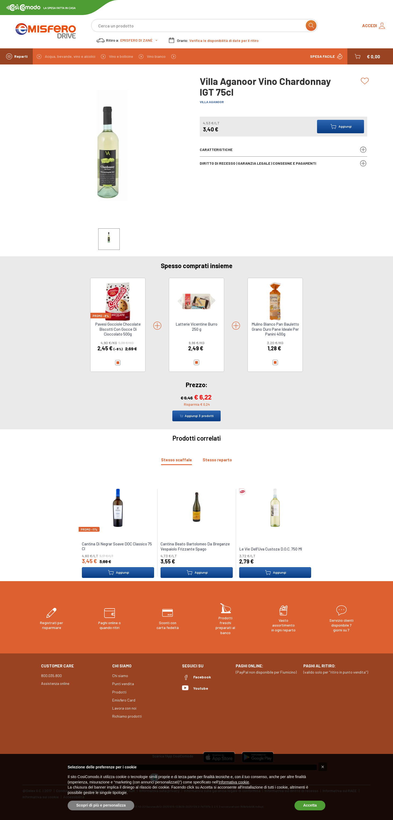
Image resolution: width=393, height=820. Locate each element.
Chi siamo (120, 675)
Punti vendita (123, 683)
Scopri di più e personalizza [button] (101, 805)
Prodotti (119, 692)
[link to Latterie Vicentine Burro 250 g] (196, 301)
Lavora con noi (124, 708)
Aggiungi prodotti (196, 416)
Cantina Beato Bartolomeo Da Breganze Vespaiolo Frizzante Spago (195, 546)
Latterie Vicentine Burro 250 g (196, 326)
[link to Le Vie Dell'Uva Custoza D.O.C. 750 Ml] (275, 507)
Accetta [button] (310, 805)
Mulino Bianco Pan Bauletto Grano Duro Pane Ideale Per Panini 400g (275, 329)
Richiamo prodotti (127, 716)
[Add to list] (365, 81)
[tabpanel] (196, 530)
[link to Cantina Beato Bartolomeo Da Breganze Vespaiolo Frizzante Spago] (196, 507)
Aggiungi (118, 573)
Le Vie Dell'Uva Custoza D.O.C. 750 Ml (270, 548)
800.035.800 (51, 675)
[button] (367, 56)
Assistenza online (55, 683)
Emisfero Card (123, 700)
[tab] (176, 459)
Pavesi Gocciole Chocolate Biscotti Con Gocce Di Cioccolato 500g (118, 329)
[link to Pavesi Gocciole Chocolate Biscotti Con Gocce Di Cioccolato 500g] (118, 301)
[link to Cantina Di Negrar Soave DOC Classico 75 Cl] (118, 507)
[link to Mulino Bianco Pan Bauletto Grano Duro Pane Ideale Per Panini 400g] (275, 301)
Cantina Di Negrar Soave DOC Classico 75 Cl (117, 546)
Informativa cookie (234, 782)
